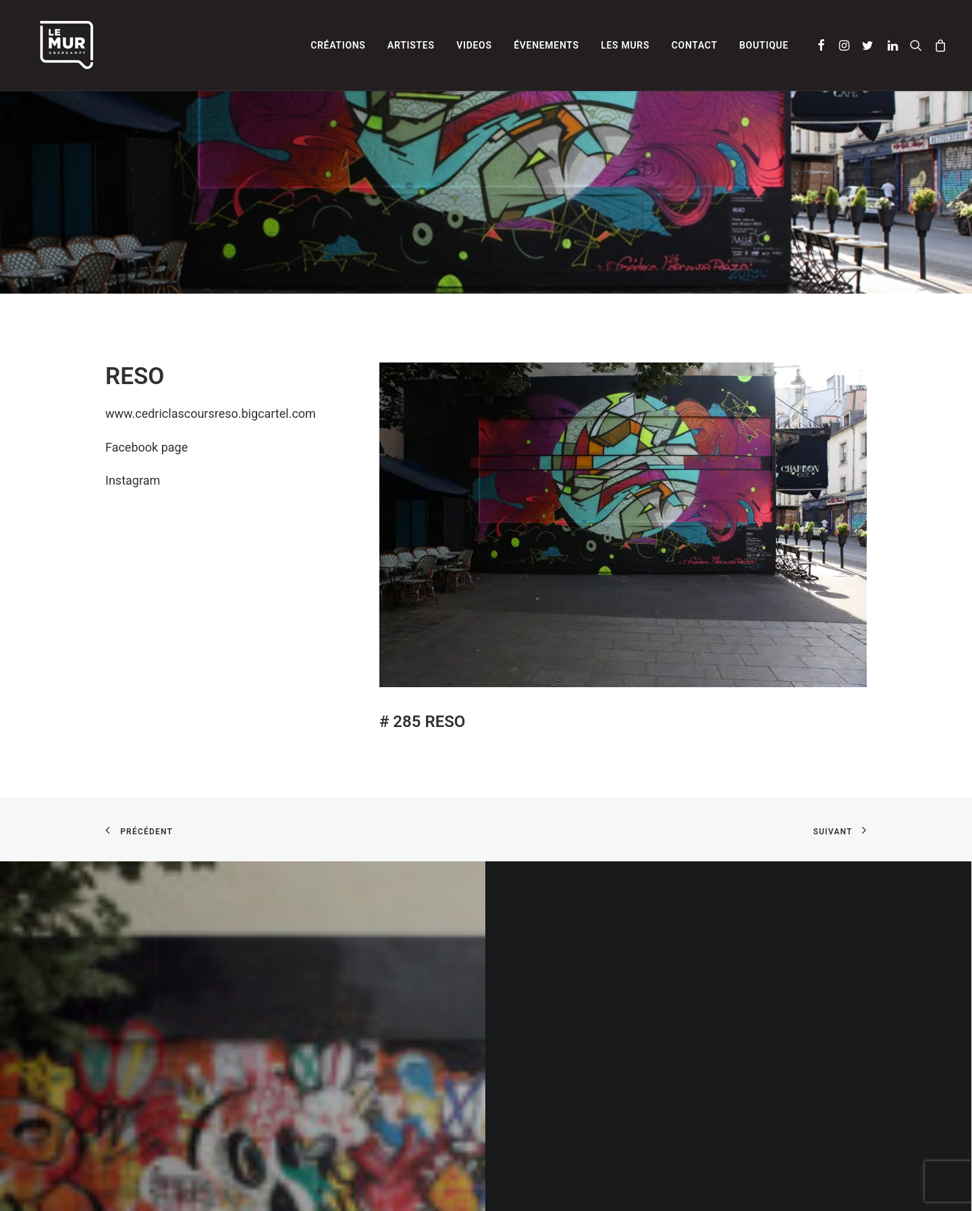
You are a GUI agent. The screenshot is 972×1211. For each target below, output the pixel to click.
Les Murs (625, 45)
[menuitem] (338, 45)
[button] (822, 45)
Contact (695, 45)
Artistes (411, 45)
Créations (337, 45)
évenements (546, 45)
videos (474, 45)
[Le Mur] (54, 45)
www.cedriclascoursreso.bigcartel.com (210, 413)
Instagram (132, 480)
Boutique (763, 45)
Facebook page (146, 447)
